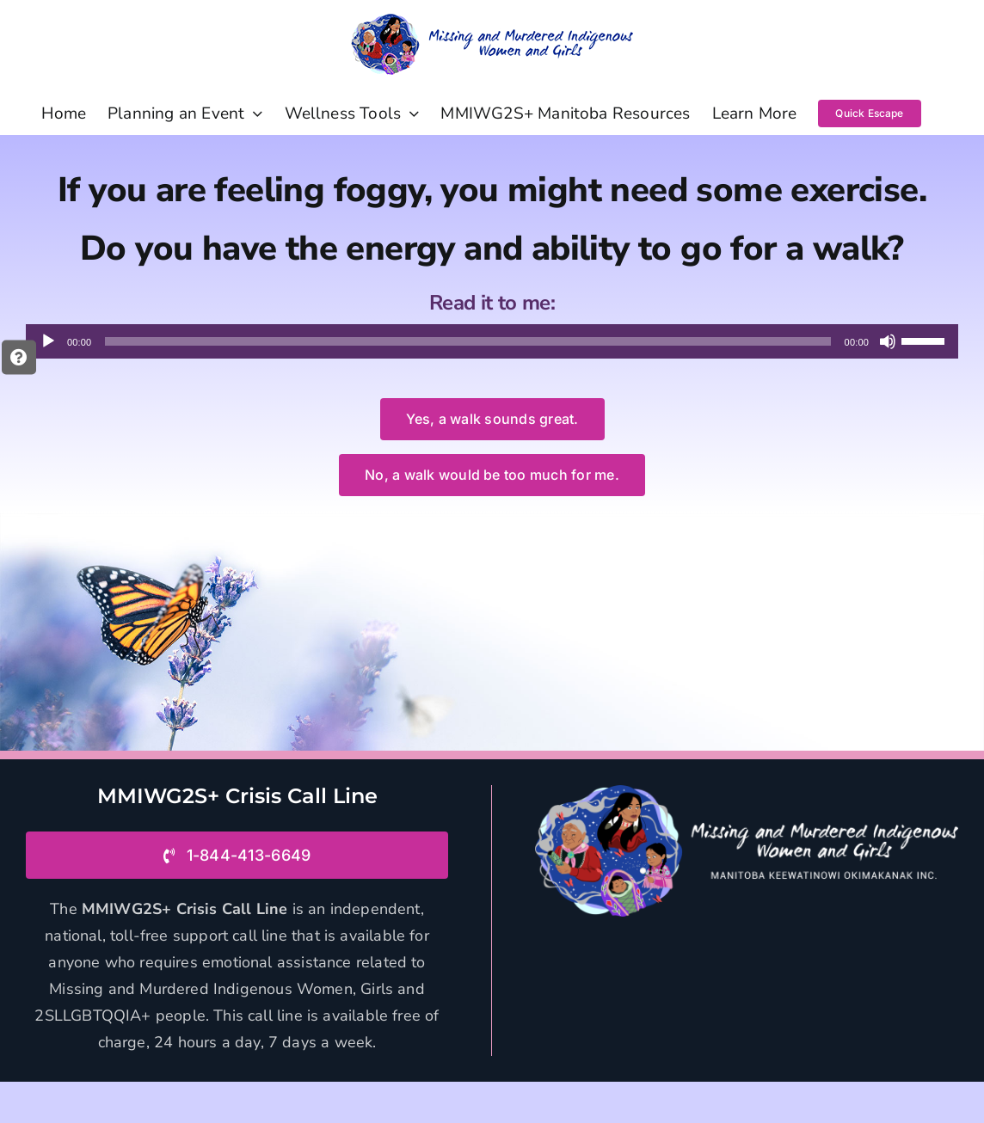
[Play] (48, 341)
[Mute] (887, 341)
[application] (492, 341)
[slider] (467, 341)
